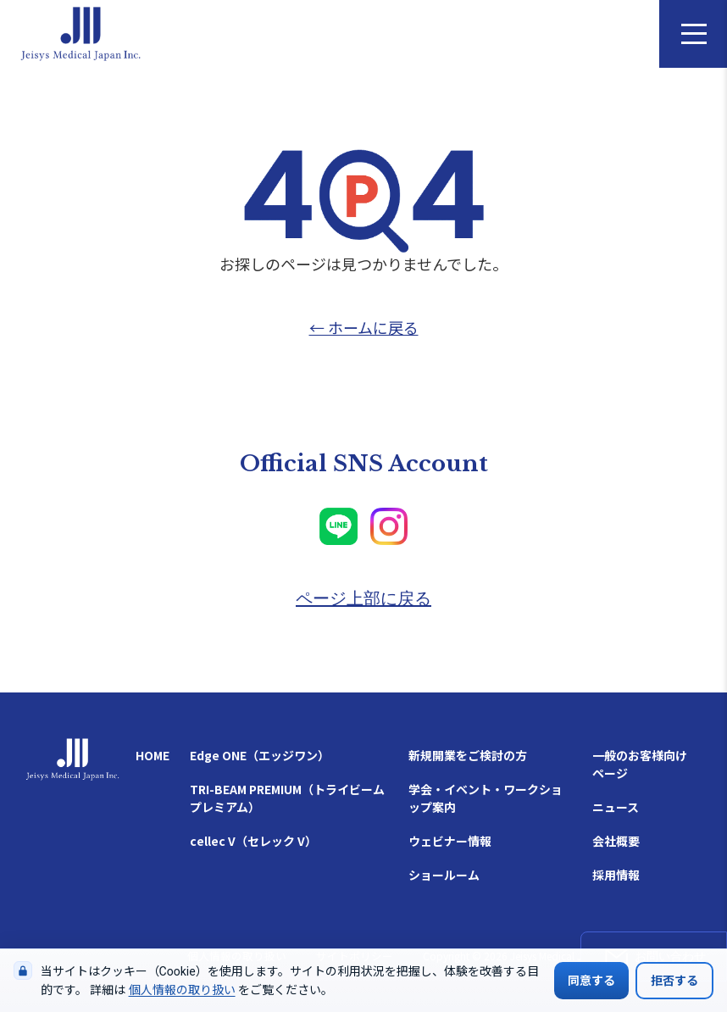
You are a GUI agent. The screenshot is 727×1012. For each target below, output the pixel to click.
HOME (152, 755)
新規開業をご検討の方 (467, 755)
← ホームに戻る (364, 327)
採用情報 (616, 874)
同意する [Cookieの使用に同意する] (591, 980)
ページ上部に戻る (363, 598)
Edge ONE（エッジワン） (260, 755)
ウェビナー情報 (449, 840)
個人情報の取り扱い (182, 990)
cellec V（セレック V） (253, 840)
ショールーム (444, 874)
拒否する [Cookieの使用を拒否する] (674, 980)
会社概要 (616, 840)
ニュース (615, 806)
